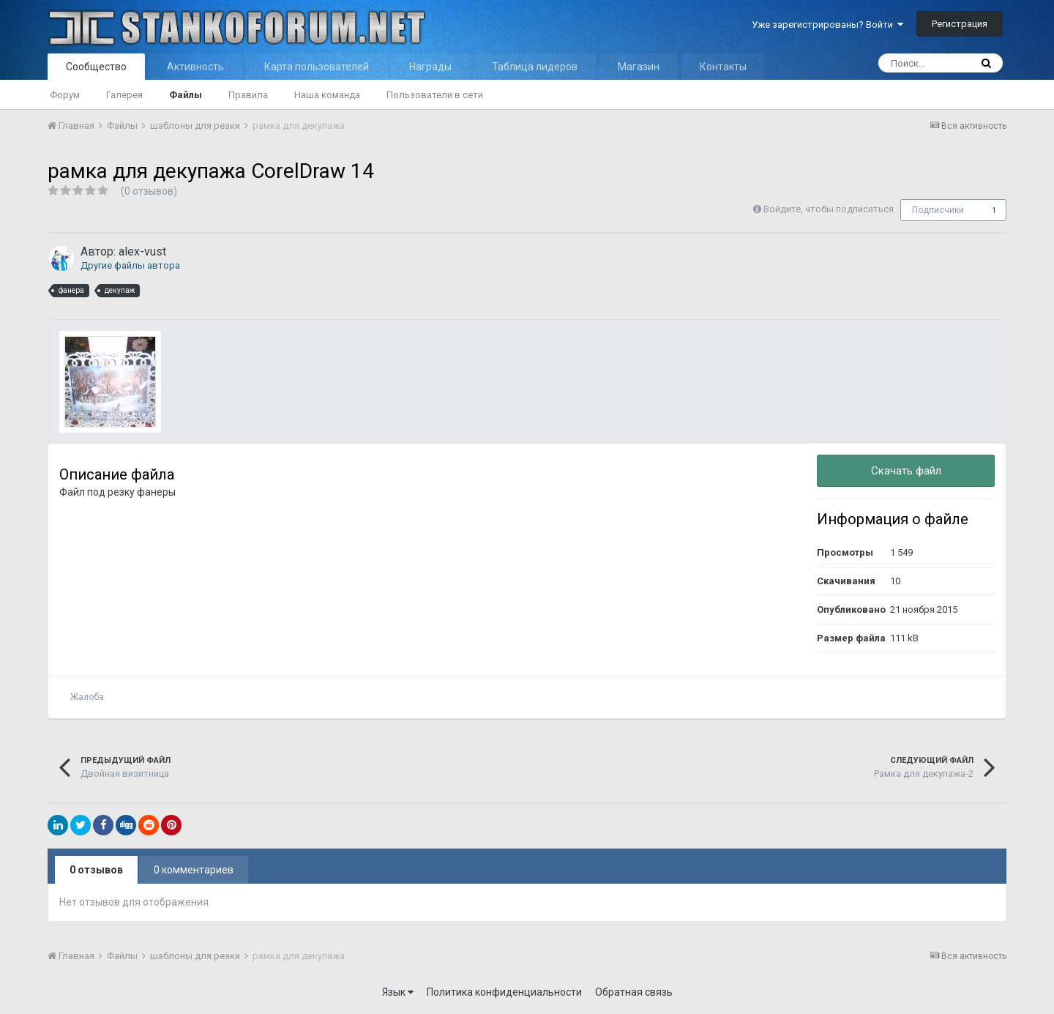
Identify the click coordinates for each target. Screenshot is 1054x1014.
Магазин (638, 66)
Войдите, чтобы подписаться (828, 209)
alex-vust (142, 251)
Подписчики (938, 210)
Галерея (124, 94)
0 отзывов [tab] (96, 870)
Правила (248, 94)
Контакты (723, 66)
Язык (398, 992)
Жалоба (87, 697)
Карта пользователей (316, 66)
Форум (65, 94)
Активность (195, 66)
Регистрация (959, 23)
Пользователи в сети (434, 94)
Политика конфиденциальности (504, 992)
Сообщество (96, 66)
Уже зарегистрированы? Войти (827, 24)
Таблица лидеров (535, 66)
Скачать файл (906, 470)
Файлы (185, 94)
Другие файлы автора (130, 265)
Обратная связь (634, 992)
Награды (430, 66)
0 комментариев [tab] (193, 870)
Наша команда (327, 94)
